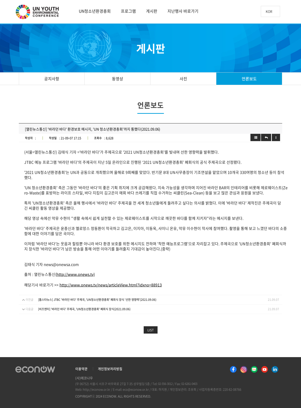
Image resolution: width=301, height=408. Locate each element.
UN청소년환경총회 (95, 11)
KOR (269, 12)
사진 (183, 79)
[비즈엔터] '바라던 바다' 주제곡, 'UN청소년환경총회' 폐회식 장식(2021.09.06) (84, 309)
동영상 (117, 79)
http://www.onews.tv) (75, 274)
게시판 (151, 11)
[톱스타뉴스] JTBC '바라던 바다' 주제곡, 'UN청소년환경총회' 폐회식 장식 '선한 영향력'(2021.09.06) (97, 300)
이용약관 (81, 368)
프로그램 (128, 11)
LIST (150, 330)
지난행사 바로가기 (182, 11)
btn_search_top (287, 11)
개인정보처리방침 (110, 368)
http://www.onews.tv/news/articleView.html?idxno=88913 (110, 285)
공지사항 (51, 79)
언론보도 (249, 79)
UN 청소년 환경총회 (39, 12)
